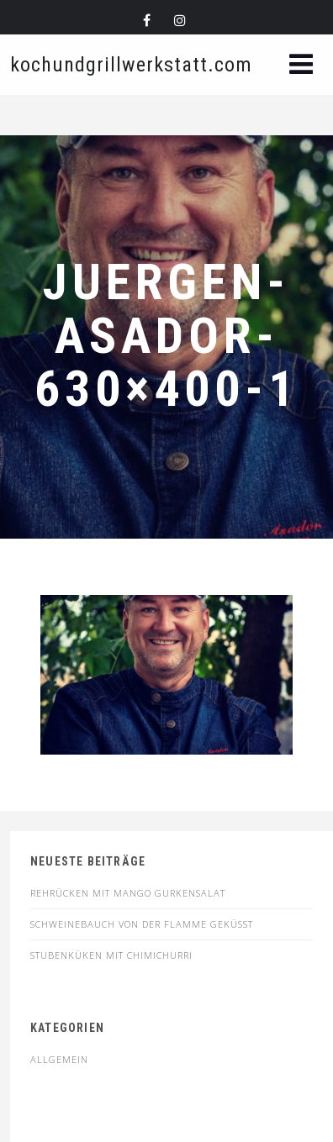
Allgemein (59, 1059)
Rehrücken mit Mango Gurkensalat (127, 893)
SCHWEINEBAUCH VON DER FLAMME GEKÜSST (141, 924)
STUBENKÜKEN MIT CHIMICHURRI (111, 955)
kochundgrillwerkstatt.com (131, 64)
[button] (301, 66)
